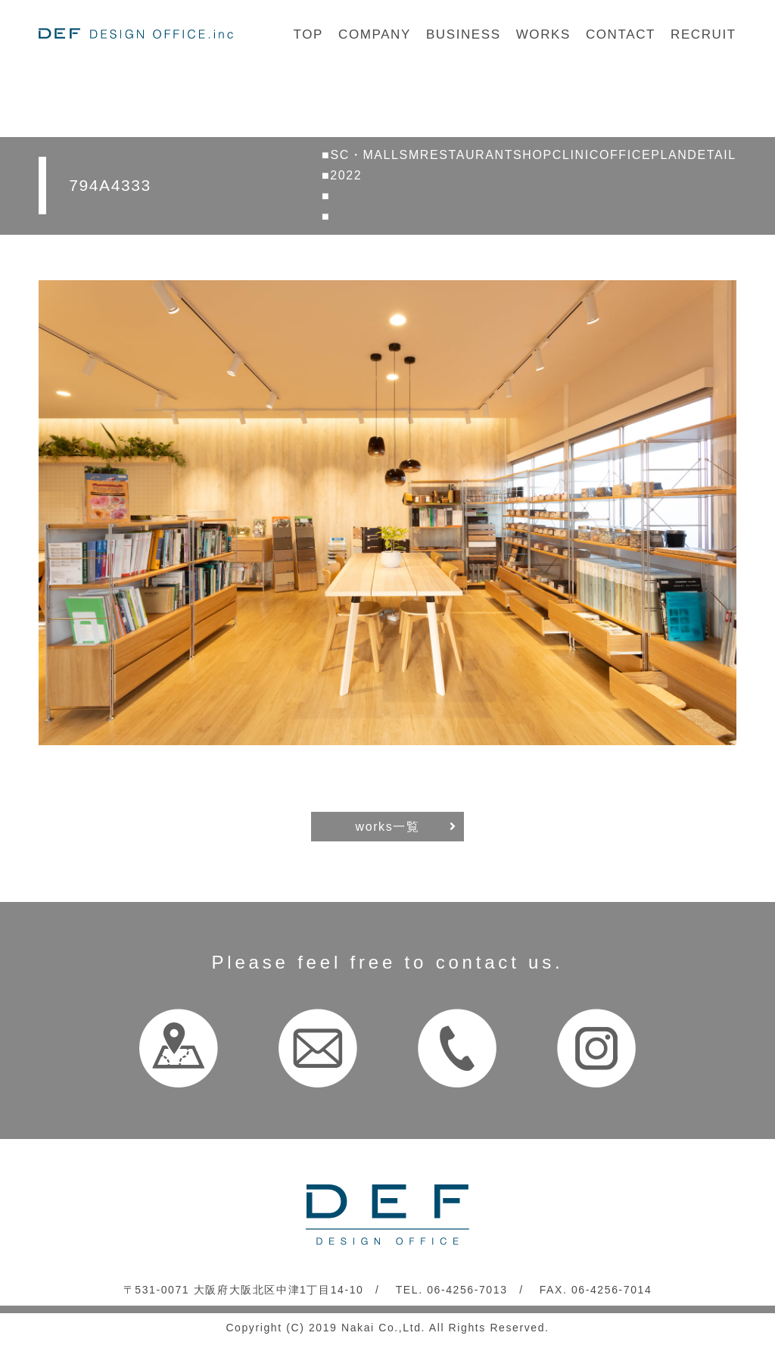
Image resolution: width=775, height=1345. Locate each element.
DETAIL (711, 154)
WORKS (543, 34)
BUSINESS (463, 34)
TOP (308, 34)
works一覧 (388, 826)
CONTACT (620, 34)
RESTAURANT (466, 154)
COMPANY (374, 34)
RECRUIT (703, 34)
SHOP (532, 154)
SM (410, 154)
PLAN (669, 154)
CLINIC (575, 154)
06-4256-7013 (467, 1290)
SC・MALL (364, 154)
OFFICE (625, 154)
